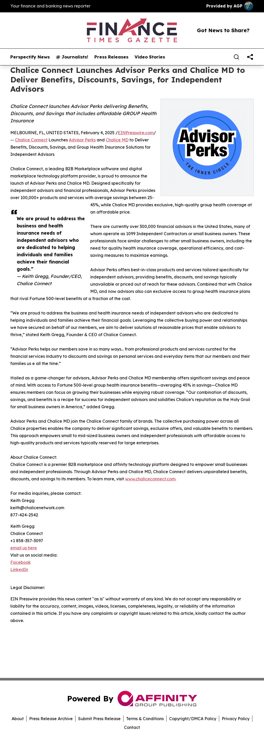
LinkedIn (19, 569)
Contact (132, 727)
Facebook (20, 562)
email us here (23, 547)
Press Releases (111, 56)
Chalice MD (117, 139)
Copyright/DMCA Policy (192, 718)
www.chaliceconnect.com (150, 478)
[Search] (236, 57)
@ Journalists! (72, 56)
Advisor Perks (82, 139)
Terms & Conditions (145, 718)
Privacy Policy (236, 718)
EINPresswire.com (136, 132)
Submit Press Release (99, 718)
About (18, 718)
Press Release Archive (51, 718)
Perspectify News (30, 56)
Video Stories (150, 56)
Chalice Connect (31, 139)
